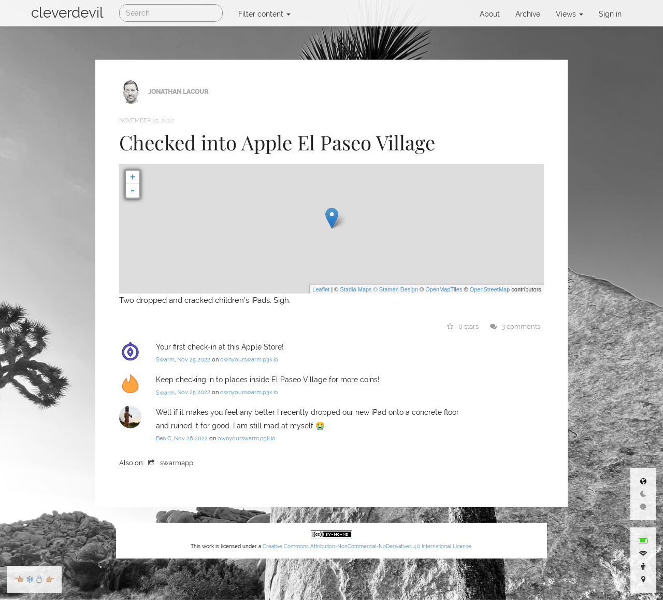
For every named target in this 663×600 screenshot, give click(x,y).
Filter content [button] (264, 14)
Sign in (610, 14)
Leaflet (320, 289)
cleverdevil (67, 12)
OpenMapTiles (443, 289)
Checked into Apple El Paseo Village (277, 142)
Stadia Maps (355, 289)
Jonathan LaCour (178, 91)
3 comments (515, 326)
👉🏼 (50, 579)
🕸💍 (34, 579)
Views (569, 14)
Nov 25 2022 (193, 359)
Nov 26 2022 (191, 438)
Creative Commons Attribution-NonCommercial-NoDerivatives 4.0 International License (367, 546)
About (490, 14)
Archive (527, 14)
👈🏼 (19, 579)
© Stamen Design (395, 289)
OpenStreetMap (490, 289)
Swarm (165, 359)
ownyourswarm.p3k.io (249, 359)
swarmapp (170, 463)
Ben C (163, 438)
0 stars (463, 326)
